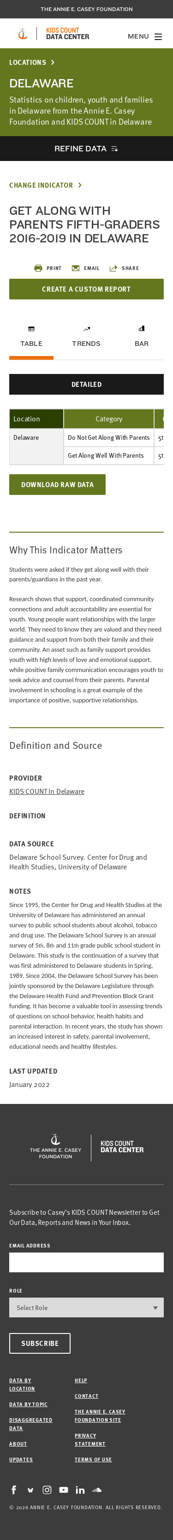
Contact (86, 1395)
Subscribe (40, 1343)
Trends (86, 343)
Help (81, 1380)
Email (85, 268)
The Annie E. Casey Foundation (87, 9)
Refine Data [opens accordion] (80, 148)
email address (30, 1245)
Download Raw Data (57, 484)
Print (48, 268)
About (18, 1443)
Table (31, 343)
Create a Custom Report (86, 289)
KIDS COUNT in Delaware (46, 791)
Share (124, 268)
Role (16, 1290)
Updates (21, 1459)
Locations (27, 62)
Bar (142, 343)
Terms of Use (93, 1459)
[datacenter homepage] (68, 33)
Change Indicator (41, 185)
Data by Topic (28, 1404)
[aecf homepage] (22, 33)
